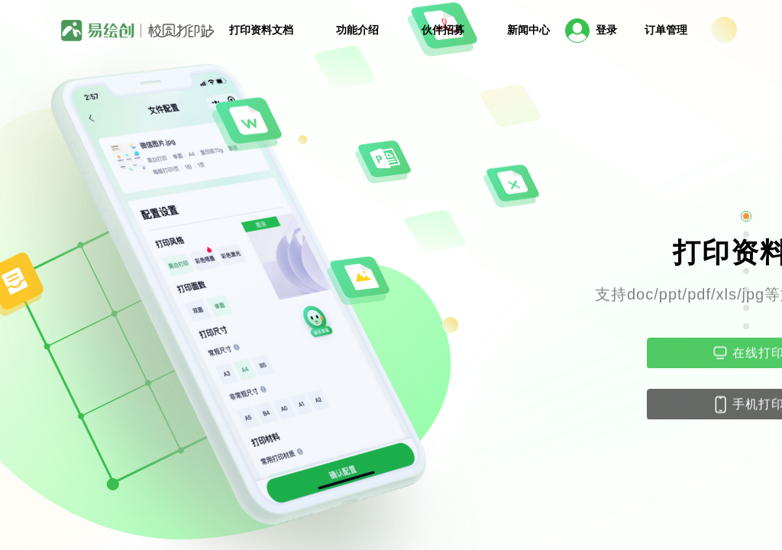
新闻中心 (528, 30)
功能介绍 (357, 30)
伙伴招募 (443, 30)
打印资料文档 (261, 30)
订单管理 (666, 30)
